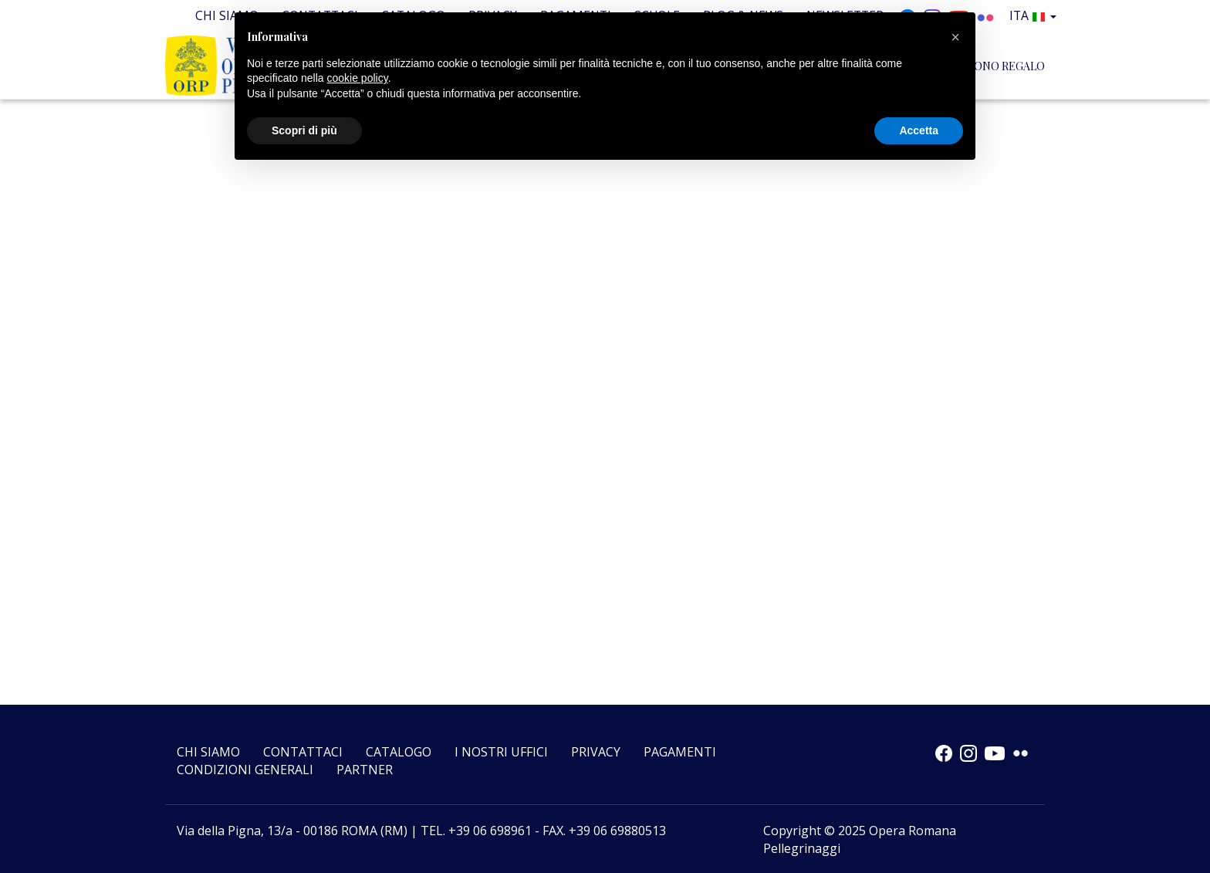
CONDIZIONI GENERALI (245, 769)
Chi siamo (208, 751)
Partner (364, 769)
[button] (955, 37)
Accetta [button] (918, 130)
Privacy (595, 751)
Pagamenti (680, 751)
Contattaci (303, 751)
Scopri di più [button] (304, 130)
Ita (1035, 15)
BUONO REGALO (1001, 65)
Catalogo (398, 751)
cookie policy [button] (357, 78)
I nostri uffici (501, 751)
